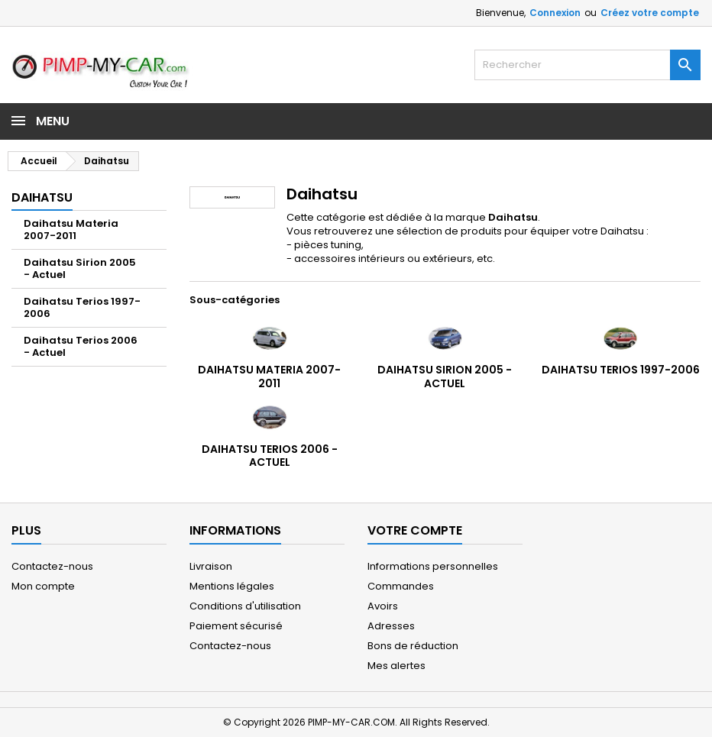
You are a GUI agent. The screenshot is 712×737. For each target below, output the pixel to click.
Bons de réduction (412, 645)
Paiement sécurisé (236, 626)
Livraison (210, 566)
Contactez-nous (52, 566)
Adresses (391, 626)
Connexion (555, 12)
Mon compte (43, 586)
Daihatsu (42, 197)
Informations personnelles (432, 566)
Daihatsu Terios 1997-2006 (82, 307)
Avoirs (382, 606)
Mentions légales (231, 586)
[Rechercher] (587, 65)
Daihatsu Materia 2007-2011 (71, 229)
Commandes (400, 586)
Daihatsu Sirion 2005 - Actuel (80, 268)
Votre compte (414, 530)
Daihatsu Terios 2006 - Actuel (81, 346)
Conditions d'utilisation (245, 606)
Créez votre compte (649, 12)
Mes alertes (396, 665)
